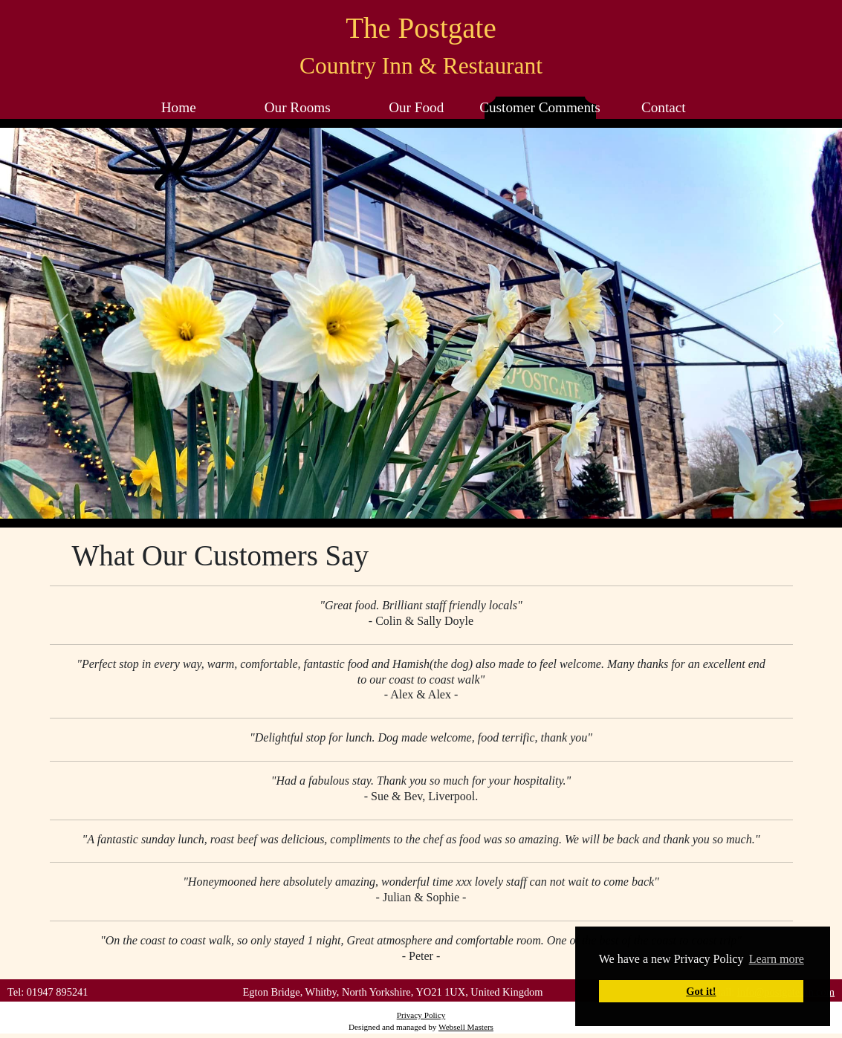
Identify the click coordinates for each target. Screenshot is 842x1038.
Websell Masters (465, 1026)
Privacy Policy (421, 1015)
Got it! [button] (701, 991)
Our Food (416, 107)
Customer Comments (539, 107)
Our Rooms (298, 107)
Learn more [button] (776, 959)
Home (178, 107)
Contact (663, 107)
